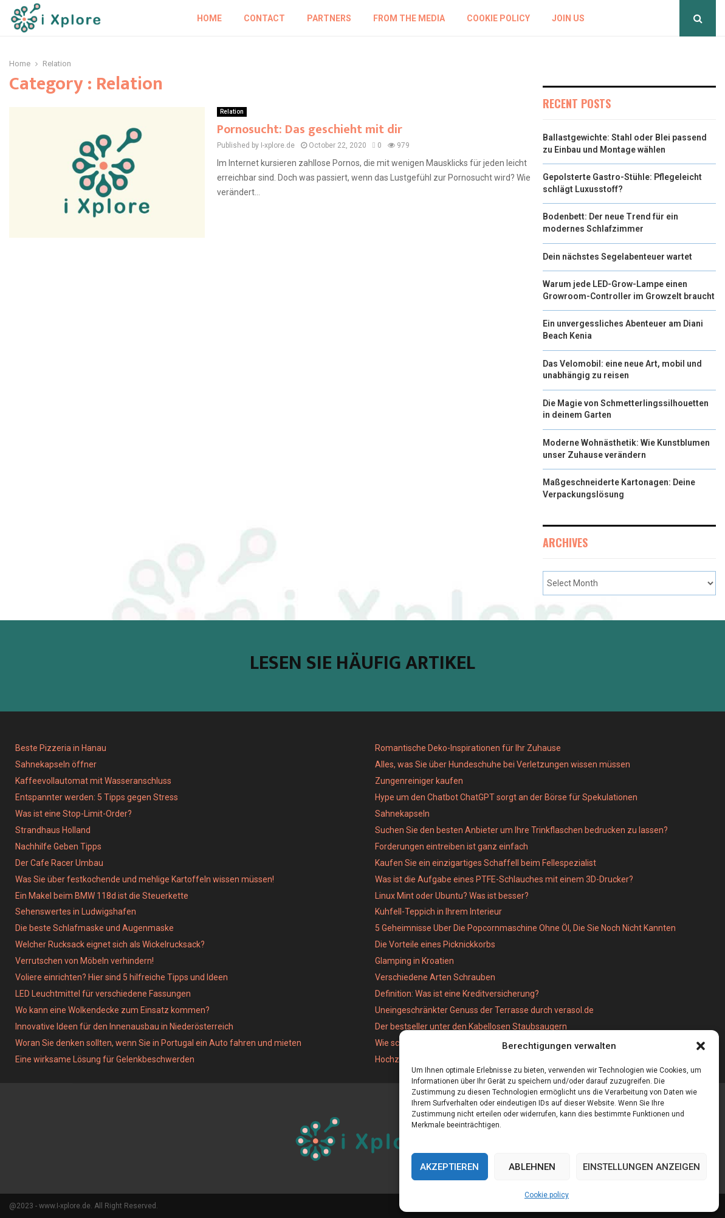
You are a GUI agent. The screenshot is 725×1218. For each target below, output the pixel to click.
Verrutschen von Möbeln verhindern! (84, 961)
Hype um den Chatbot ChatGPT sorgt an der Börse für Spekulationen (506, 797)
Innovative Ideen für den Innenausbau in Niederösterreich (124, 1026)
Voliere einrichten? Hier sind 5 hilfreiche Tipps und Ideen (121, 977)
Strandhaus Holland (53, 830)
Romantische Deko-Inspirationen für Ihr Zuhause (468, 748)
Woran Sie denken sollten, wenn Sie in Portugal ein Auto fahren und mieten (158, 1043)
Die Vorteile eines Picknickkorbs (435, 944)
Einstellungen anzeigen (641, 1166)
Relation (232, 111)
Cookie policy (546, 1195)
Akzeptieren (449, 1166)
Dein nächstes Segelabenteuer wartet (617, 256)
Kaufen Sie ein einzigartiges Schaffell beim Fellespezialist (485, 863)
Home (209, 18)
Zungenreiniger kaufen (419, 781)
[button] (701, 1046)
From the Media (409, 18)
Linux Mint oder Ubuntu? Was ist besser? (452, 896)
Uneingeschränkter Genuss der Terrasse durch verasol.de (484, 1010)
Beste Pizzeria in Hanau (60, 748)
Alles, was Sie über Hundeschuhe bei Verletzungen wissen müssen (502, 764)
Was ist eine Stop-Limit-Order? (73, 813)
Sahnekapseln (402, 813)
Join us (568, 18)
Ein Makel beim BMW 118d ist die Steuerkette (101, 896)
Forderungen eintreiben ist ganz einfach (451, 846)
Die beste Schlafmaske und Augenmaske (94, 928)
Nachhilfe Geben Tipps (58, 846)
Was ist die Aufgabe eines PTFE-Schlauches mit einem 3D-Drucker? (504, 879)
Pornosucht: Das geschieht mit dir (309, 129)
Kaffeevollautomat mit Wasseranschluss (93, 781)
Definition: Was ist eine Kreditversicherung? (457, 993)
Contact (264, 18)
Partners (329, 18)
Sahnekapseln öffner (56, 764)
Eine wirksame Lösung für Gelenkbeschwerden (104, 1059)
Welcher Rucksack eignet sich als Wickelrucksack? (110, 944)
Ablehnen (532, 1166)
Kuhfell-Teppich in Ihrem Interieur (438, 911)
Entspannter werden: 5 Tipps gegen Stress (96, 797)
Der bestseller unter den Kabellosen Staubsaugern (471, 1026)
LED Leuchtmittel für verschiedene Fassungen (103, 993)
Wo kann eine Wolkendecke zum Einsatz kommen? (112, 1010)
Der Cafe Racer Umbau (59, 863)
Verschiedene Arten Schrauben (435, 977)
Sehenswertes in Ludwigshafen (75, 911)
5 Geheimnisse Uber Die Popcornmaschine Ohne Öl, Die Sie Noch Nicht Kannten (525, 928)
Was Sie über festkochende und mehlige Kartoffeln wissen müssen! (144, 879)
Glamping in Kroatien (414, 961)
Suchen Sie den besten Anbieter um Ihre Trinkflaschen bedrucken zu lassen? (521, 830)
